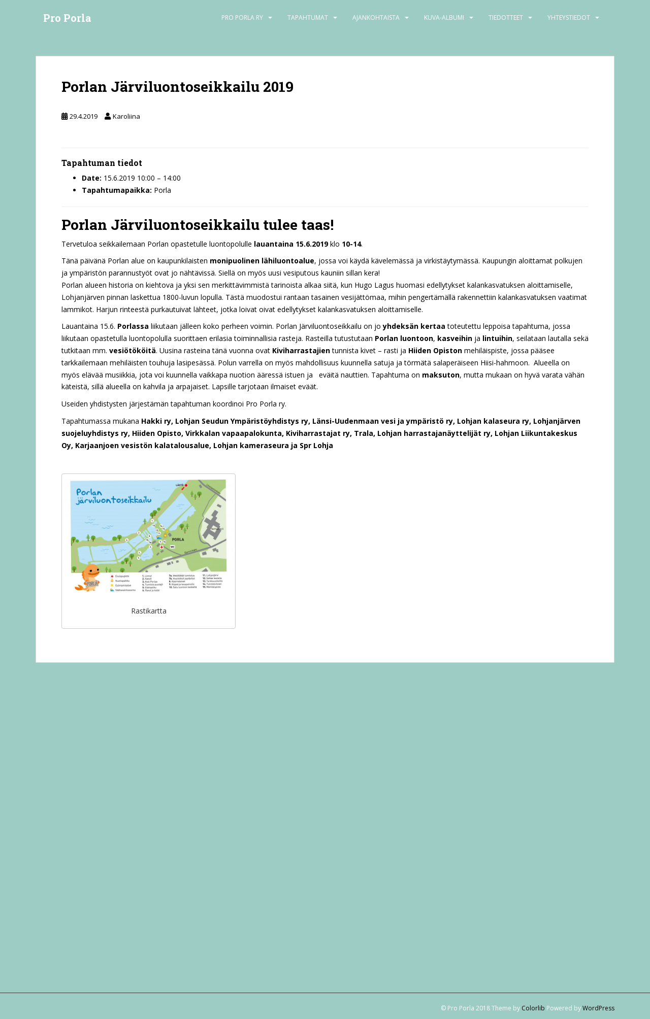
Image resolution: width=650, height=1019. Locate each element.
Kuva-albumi (444, 17)
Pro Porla (67, 17)
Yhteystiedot (568, 17)
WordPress (598, 1008)
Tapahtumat (307, 17)
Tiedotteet (506, 17)
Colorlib (533, 1008)
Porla (162, 190)
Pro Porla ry (242, 17)
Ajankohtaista (376, 17)
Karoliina (126, 116)
